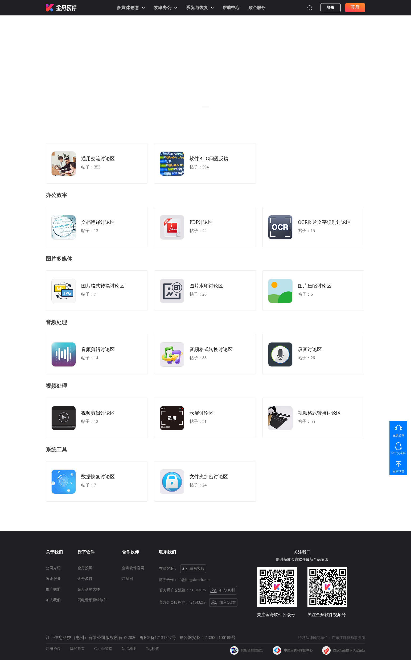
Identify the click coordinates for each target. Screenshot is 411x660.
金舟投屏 (84, 568)
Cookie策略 (103, 649)
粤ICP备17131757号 (157, 637)
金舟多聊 (84, 579)
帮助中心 (231, 7)
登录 (330, 8)
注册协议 (53, 649)
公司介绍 (53, 568)
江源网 (127, 579)
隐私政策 (77, 649)
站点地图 (129, 649)
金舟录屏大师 (88, 589)
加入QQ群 (223, 590)
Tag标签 (152, 649)
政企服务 (256, 7)
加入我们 (53, 600)
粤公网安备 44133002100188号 (207, 637)
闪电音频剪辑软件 (92, 600)
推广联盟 (53, 589)
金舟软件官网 (133, 568)
